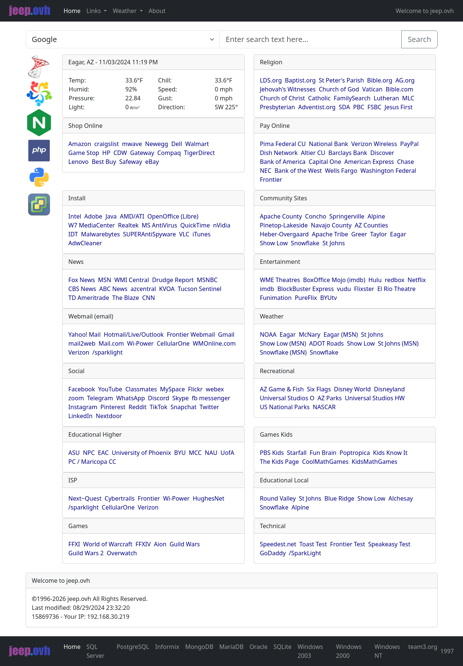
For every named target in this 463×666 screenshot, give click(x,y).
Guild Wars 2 (86, 553)
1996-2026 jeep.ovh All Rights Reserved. (90, 599)
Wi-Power (140, 343)
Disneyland (389, 389)
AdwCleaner (85, 243)
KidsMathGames (375, 462)
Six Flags (319, 389)
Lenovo (78, 162)
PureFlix (306, 298)
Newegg (156, 144)
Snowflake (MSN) (283, 352)
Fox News (81, 280)
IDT (73, 234)
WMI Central (131, 280)
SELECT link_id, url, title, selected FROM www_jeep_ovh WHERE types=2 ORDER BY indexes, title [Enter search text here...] (123, 39)
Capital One (325, 162)
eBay (152, 162)
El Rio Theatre (396, 289)
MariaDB (231, 647)
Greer (359, 234)
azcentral (143, 289)
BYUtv (328, 298)
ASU (74, 453)
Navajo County (331, 225)
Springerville (346, 216)
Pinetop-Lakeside (284, 225)
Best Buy (104, 162)
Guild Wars (185, 544)
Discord (158, 398)
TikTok (158, 407)
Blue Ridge (339, 498)
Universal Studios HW (375, 398)
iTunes (202, 234)
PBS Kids (272, 453)
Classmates (141, 389)
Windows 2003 (310, 651)
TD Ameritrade (88, 298)
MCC (195, 453)
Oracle (259, 647)
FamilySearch (352, 98)
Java (110, 216)
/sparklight (107, 352)
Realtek (128, 225)
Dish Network (279, 153)
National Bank (328, 144)
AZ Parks (330, 398)
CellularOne (173, 343)
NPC (89, 453)
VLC (184, 234)
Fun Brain (323, 453)
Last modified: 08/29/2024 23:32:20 (81, 608)
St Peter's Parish (341, 80)
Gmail (226, 334)
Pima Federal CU (283, 144)
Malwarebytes (100, 234)
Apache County (281, 216)
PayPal (409, 144)
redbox (395, 280)
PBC (358, 107)
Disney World (352, 389)
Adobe (93, 216)
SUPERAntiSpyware (149, 234)
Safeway (130, 162)
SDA (344, 107)
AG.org (405, 80)
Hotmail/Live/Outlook (134, 334)
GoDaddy (273, 553)
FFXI (74, 544)
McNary (309, 334)
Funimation (276, 298)
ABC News (113, 289)
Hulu (375, 280)
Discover (382, 153)
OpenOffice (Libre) (172, 216)
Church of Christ (282, 98)
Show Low (274, 243)
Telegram (100, 398)
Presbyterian (277, 107)
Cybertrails (120, 498)
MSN (104, 280)
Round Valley (278, 498)
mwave (132, 144)
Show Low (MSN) (283, 343)
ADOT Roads (326, 343)
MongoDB (199, 647)
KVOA (167, 289)
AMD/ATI (132, 216)
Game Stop (83, 153)
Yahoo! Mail (84, 334)
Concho (315, 216)
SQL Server (96, 651)
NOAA (268, 334)
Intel (74, 216)
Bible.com (399, 89)
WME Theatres (280, 280)
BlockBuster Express (305, 289)
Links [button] (95, 11)
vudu (344, 289)
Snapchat (183, 407)
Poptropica (355, 453)
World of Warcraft (107, 544)
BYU (180, 453)
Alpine (376, 216)
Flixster (364, 289)
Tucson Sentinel (200, 289)
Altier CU (313, 153)
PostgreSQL (133, 647)
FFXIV (143, 544)
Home (72, 11)
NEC (265, 170)
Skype (180, 398)
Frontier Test (347, 544)
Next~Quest (85, 498)
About (157, 11)
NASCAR (324, 407)
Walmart (197, 144)
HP (106, 153)
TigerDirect (199, 153)
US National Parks (285, 407)
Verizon (78, 352)
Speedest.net (278, 544)
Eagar (398, 234)
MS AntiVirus (159, 225)
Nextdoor (109, 416)
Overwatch (122, 553)
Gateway (142, 153)
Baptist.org (300, 80)
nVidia (222, 225)
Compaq (169, 153)
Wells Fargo (341, 170)
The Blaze (125, 298)
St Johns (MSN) (398, 343)
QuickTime (195, 225)
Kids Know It (390, 453)
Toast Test (313, 544)
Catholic (319, 98)
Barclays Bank (347, 153)
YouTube (110, 389)
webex (215, 389)
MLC (408, 98)
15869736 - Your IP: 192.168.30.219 (80, 616)
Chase (405, 162)
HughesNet (208, 498)
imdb (267, 289)
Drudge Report (173, 280)
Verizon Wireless (374, 144)
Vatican (372, 89)
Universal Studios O (287, 398)
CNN (148, 298)
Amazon (79, 144)
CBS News (82, 289)
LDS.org (271, 80)
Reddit (138, 407)
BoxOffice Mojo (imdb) (334, 280)
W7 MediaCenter (91, 225)
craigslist (106, 144)
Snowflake (305, 243)
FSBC (374, 107)
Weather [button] (125, 11)
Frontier (271, 179)
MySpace (172, 389)
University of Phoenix (141, 453)
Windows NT (387, 651)
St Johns (333, 243)
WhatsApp (130, 398)
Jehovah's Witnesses (288, 89)
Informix (167, 647)
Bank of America (283, 162)
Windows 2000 (348, 651)
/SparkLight (305, 553)
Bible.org (379, 80)
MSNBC (207, 280)
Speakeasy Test (389, 544)
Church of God (339, 89)
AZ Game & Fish (282, 389)
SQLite (282, 647)
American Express (369, 162)
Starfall (297, 453)
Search (419, 39)
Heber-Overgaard (284, 234)
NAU (211, 453)
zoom (76, 398)
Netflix (417, 280)
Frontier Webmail (191, 334)
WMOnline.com (214, 343)
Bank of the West (298, 170)
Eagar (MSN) (341, 334)
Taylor (378, 234)
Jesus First (398, 107)
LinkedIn (80, 416)
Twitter (209, 407)
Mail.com (111, 343)
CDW (120, 153)
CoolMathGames (325, 462)
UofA (227, 453)
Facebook (81, 389)
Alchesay (401, 498)
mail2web (82, 343)
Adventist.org (317, 107)
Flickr (195, 389)
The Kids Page (279, 462)
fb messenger (211, 398)
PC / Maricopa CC (92, 462)
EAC (103, 453)
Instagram (82, 407)
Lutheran (386, 98)
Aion (160, 544)
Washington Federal (388, 170)
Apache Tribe (330, 234)
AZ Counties (371, 225)
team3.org (422, 647)
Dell (176, 144)
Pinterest (112, 407)
